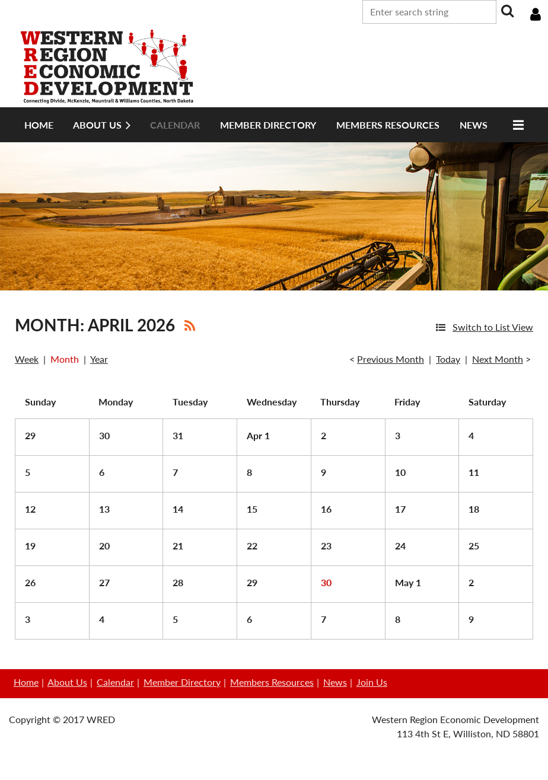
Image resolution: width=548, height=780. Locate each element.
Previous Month (390, 359)
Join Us (371, 682)
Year (99, 359)
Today (448, 359)
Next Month (497, 359)
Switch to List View (493, 327)
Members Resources (272, 682)
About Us (67, 682)
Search (507, 10)
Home (26, 682)
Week (27, 359)
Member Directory (182, 682)
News (335, 682)
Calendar (115, 682)
